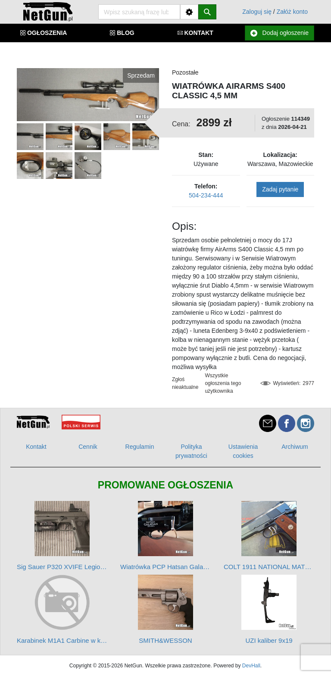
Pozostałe (185, 72)
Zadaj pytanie (280, 189)
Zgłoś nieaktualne (185, 383)
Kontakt (36, 446)
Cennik (87, 446)
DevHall (251, 666)
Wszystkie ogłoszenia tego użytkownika (223, 383)
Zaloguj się (257, 11)
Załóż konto (292, 11)
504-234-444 (206, 195)
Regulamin (139, 446)
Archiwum (294, 446)
